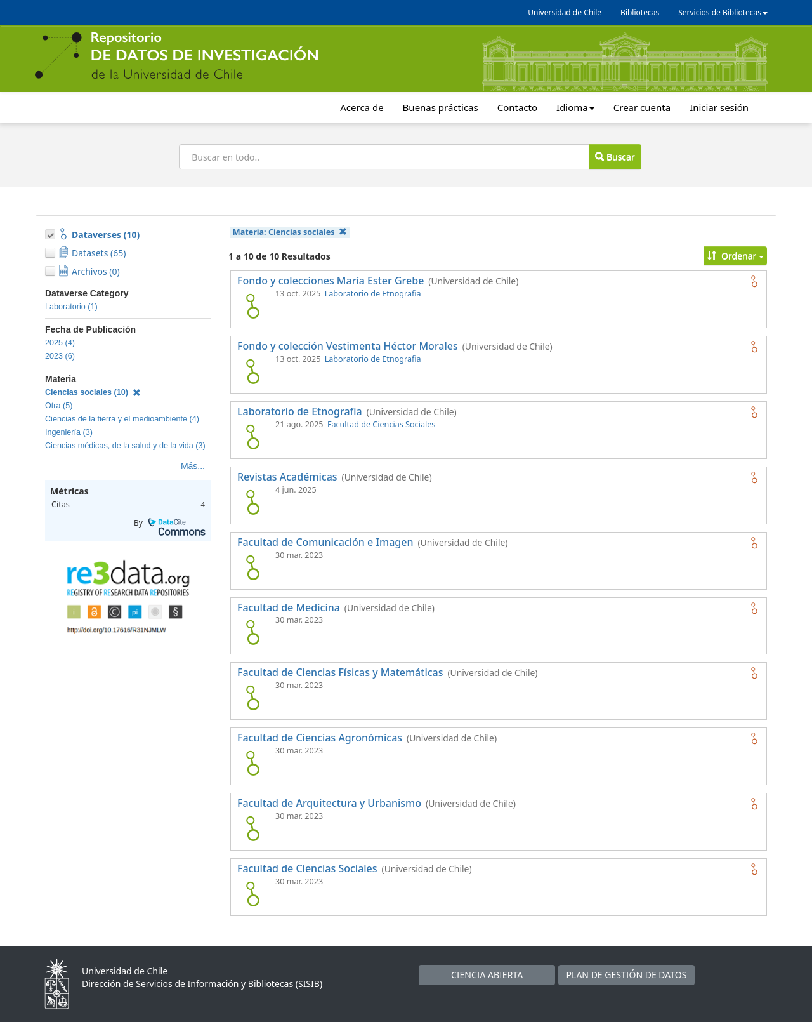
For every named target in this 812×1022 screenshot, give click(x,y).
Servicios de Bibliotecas (723, 12)
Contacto (517, 107)
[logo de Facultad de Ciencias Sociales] (252, 894)
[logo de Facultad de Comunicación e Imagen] (252, 567)
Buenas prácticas (440, 107)
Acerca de (361, 107)
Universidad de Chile (564, 12)
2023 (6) (60, 356)
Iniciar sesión (719, 107)
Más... (193, 466)
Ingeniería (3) (69, 432)
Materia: (290, 232)
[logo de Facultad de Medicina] (252, 632)
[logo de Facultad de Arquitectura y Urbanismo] (252, 828)
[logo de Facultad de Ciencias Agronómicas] (252, 763)
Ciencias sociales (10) (93, 392)
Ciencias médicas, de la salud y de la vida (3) (125, 445)
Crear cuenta (642, 107)
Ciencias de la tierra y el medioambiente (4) (122, 419)
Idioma (575, 107)
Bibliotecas (639, 12)
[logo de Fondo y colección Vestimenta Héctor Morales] (252, 371)
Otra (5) (58, 405)
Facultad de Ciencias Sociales (381, 424)
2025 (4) (60, 342)
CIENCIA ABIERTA (487, 975)
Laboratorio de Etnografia (373, 293)
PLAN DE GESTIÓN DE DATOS (626, 975)
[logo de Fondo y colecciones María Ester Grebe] (252, 306)
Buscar (614, 156)
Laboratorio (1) (71, 306)
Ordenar (735, 255)
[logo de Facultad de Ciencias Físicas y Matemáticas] (252, 697)
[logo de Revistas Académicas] (252, 502)
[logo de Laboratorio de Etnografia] (252, 436)
